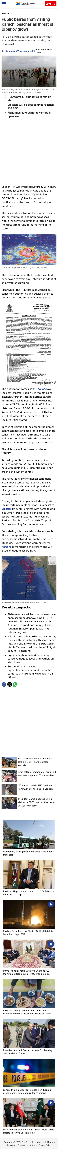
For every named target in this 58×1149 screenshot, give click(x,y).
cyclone (42, 388)
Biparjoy (7, 508)
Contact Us (23, 1145)
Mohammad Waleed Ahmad (19, 51)
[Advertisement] (29, 152)
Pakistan (5, 13)
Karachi (6, 546)
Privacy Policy (45, 1145)
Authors (33, 1145)
